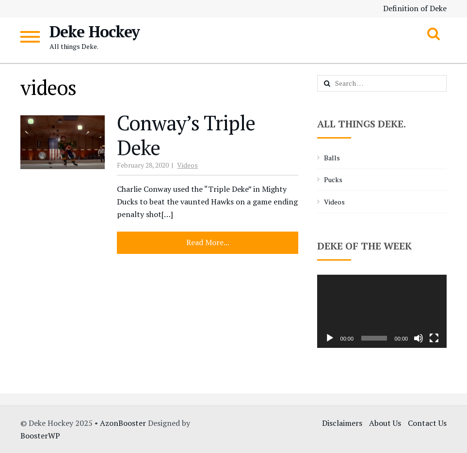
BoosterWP (40, 435)
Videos (187, 165)
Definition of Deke (415, 8)
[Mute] (418, 338)
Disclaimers (342, 423)
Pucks (333, 179)
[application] (382, 311)
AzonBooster (123, 423)
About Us (385, 423)
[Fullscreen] (434, 338)
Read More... (207, 242)
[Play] (330, 338)
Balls (332, 157)
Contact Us (427, 423)
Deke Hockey (94, 31)
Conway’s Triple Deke (186, 135)
